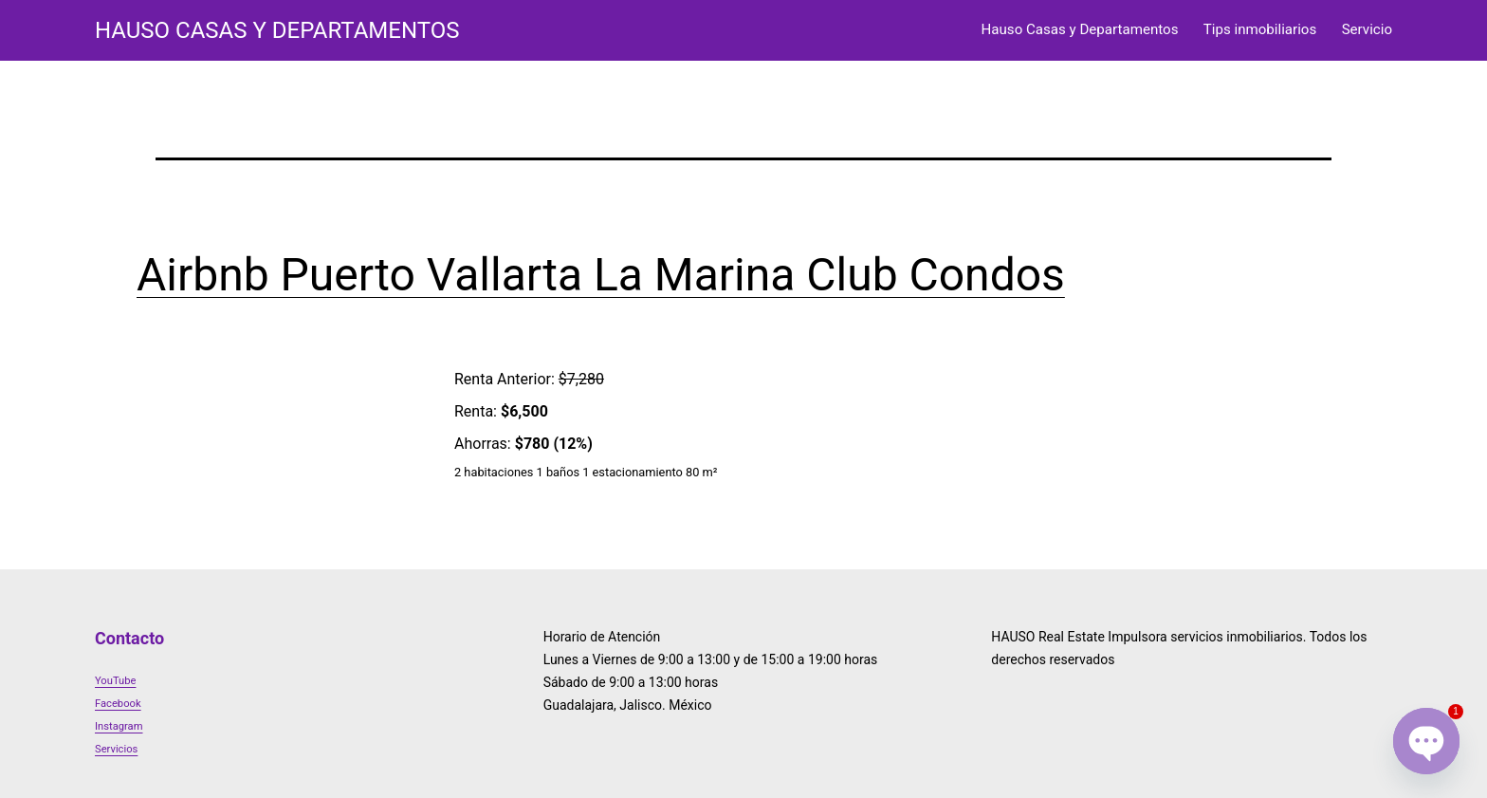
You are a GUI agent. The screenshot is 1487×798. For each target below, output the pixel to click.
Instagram (119, 726)
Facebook (118, 703)
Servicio (1367, 29)
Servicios (116, 749)
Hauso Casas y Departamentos (1080, 29)
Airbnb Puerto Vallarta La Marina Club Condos (601, 275)
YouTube (115, 681)
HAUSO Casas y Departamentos (277, 30)
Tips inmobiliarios (1259, 29)
